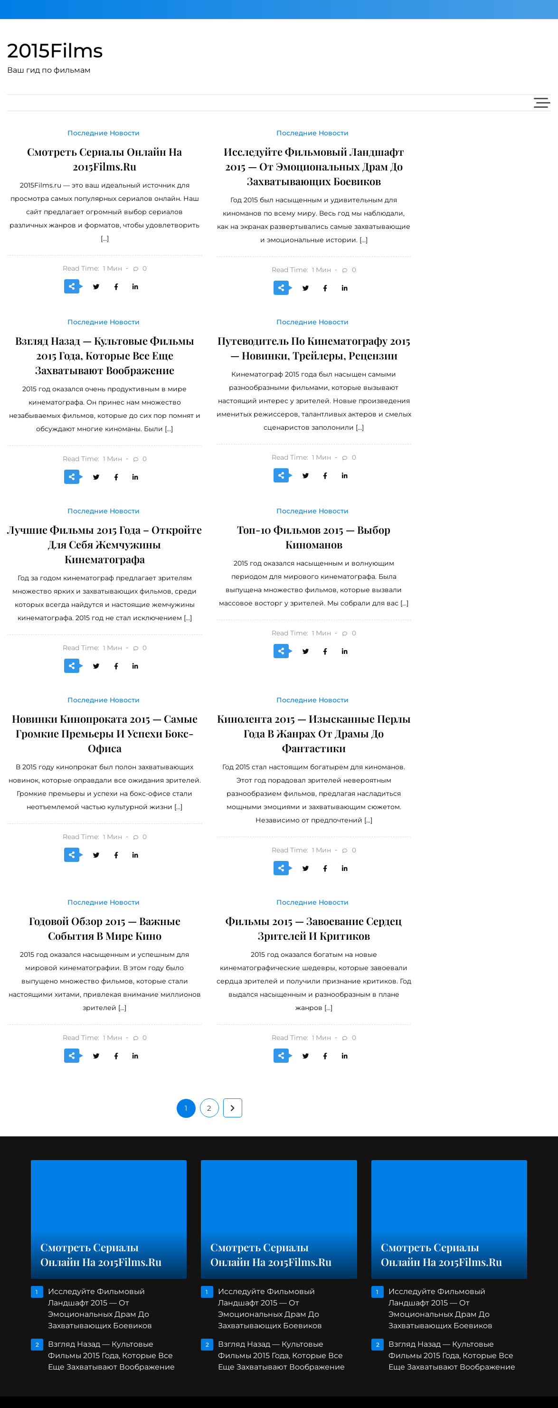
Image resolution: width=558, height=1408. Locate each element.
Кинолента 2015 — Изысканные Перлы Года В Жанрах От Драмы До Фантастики (314, 733)
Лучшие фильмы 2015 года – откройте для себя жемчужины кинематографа (104, 544)
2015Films (55, 50)
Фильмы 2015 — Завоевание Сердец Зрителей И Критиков (314, 928)
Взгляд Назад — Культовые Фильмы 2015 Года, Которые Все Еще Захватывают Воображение (104, 355)
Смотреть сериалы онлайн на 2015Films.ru (104, 158)
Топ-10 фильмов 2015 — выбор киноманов (313, 536)
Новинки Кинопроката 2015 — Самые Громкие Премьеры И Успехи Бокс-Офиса (104, 733)
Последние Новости (103, 133)
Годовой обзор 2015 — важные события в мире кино (104, 928)
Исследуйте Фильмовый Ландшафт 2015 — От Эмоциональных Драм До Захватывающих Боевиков (314, 166)
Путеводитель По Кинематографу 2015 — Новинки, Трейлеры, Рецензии (313, 347)
